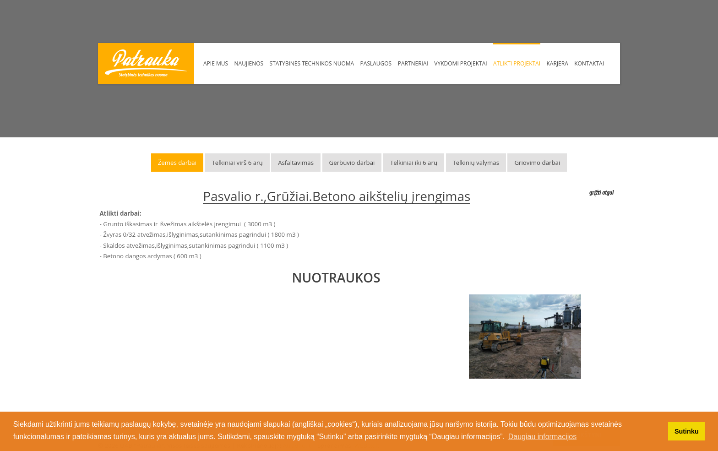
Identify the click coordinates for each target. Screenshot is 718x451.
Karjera (557, 63)
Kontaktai (589, 63)
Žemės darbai (177, 162)
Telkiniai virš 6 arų (237, 162)
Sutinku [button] (686, 431)
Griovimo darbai (537, 162)
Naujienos (249, 63)
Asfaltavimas (296, 162)
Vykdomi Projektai (460, 63)
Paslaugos (376, 63)
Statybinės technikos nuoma (312, 63)
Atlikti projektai (516, 63)
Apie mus (215, 63)
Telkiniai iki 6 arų (413, 162)
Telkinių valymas (476, 162)
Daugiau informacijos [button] (542, 436)
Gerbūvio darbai (352, 162)
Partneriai (413, 63)
